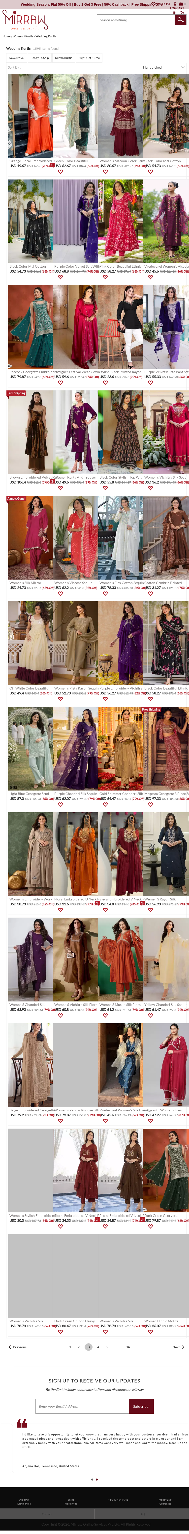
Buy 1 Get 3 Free (89, 58)
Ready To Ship (40, 58)
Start (183, 1485)
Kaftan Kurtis (63, 58)
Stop (187, 1485)
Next (176, 1347)
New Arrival (16, 58)
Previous (20, 1347)
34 (128, 1347)
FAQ (142, 1514)
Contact (47, 1514)
